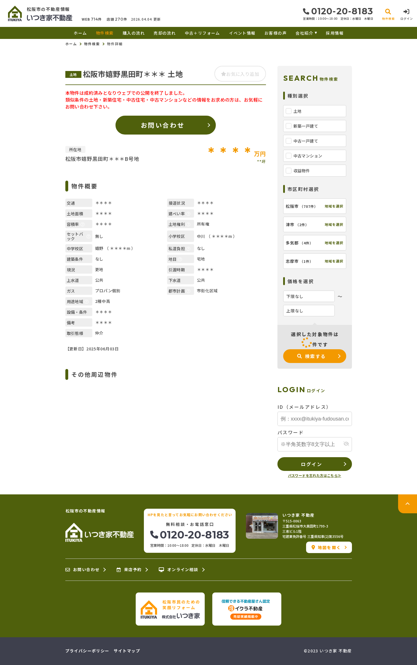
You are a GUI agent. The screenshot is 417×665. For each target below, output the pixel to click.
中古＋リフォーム (202, 33)
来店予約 (129, 569)
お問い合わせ (163, 124)
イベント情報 (242, 33)
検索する (311, 356)
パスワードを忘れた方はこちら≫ (314, 475)
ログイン (311, 464)
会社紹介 (304, 33)
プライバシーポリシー (87, 651)
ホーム (80, 33)
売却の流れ (165, 33)
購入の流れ (134, 33)
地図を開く (326, 547)
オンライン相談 (178, 569)
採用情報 (335, 33)
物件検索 (105, 33)
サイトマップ (127, 651)
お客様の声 (276, 33)
